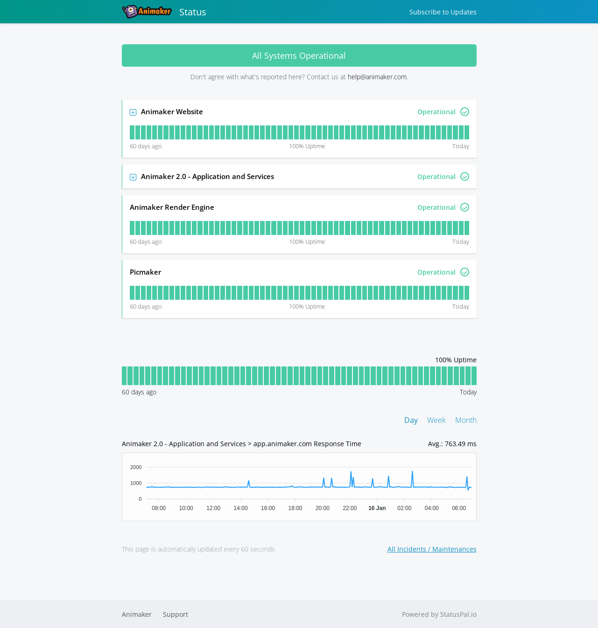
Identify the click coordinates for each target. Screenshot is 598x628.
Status (164, 12)
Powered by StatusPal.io (439, 614)
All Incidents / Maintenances (432, 549)
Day (411, 420)
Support (175, 614)
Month (466, 420)
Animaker (137, 614)
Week (436, 420)
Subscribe (443, 11)
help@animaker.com (377, 76)
